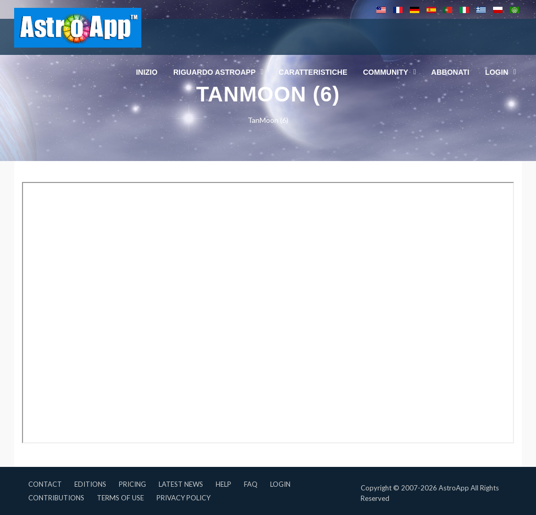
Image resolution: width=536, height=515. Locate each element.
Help (223, 484)
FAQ (251, 484)
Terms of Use (120, 498)
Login (280, 484)
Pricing (132, 484)
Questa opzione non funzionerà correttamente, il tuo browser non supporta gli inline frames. (268, 312)
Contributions (56, 498)
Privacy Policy (183, 498)
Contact (45, 484)
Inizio (147, 72)
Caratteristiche (312, 72)
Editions (90, 484)
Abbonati (450, 72)
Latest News (181, 484)
